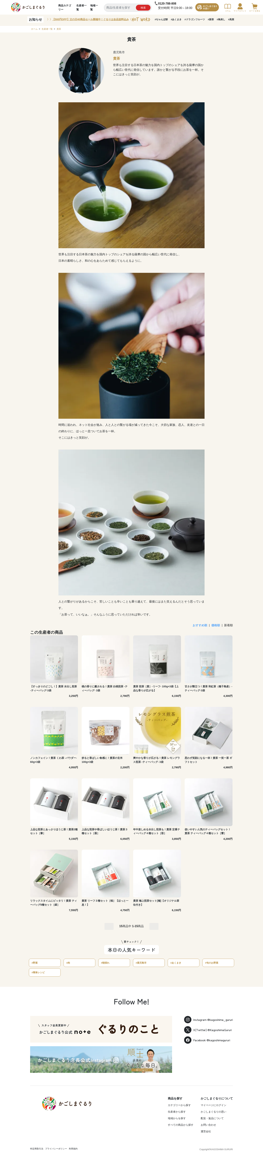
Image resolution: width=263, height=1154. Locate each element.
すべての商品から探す (180, 1124)
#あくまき (176, 19)
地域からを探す (177, 1118)
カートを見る (254, 7)
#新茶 (211, 19)
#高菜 (231, 19)
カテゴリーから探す (179, 1105)
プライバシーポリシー (56, 1148)
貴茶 (59, 29)
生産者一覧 (47, 29)
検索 (143, 7)
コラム (227, 7)
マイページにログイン (213, 1105)
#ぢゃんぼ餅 (161, 19)
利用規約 (73, 1148)
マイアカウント (240, 7)
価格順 (215, 625)
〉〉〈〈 (90, 20)
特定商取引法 (36, 1148)
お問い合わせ (208, 1124)
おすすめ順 (200, 625)
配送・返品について (212, 1118)
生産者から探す (177, 1111)
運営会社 (206, 1131)
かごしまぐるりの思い (213, 1111)
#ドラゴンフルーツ (195, 19)
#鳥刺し (221, 19)
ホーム (34, 29)
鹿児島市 (119, 52)
